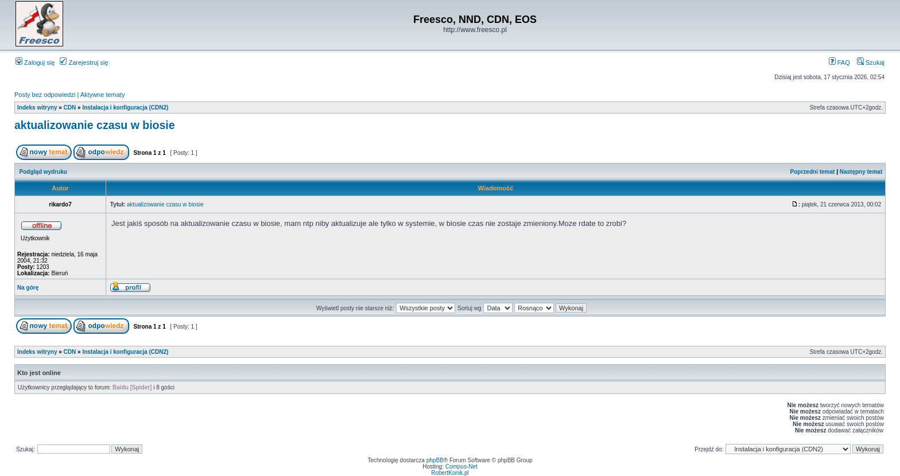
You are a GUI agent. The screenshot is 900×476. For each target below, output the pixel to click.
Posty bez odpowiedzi (44, 94)
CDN (70, 107)
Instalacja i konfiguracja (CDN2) (125, 107)
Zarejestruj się (84, 62)
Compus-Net (461, 466)
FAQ (839, 62)
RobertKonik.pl (450, 473)
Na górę (27, 287)
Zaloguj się (35, 62)
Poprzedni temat (812, 172)
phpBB (435, 460)
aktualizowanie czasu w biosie (94, 125)
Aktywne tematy (102, 94)
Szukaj (871, 62)
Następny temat (861, 172)
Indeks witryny (37, 107)
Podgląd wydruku (43, 172)
